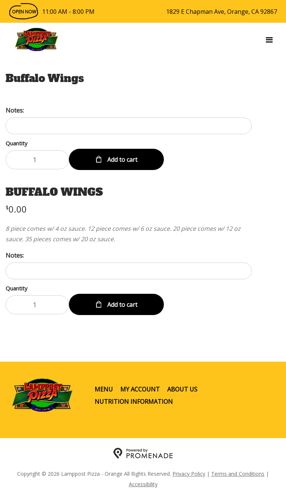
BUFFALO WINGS (54, 192)
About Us (182, 389)
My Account (140, 389)
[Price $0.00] (16, 209)
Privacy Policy (188, 473)
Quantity (17, 143)
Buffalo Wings (45, 78)
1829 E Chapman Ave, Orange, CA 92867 (221, 11)
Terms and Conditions (237, 473)
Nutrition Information (134, 401)
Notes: (15, 110)
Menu (104, 389)
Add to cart (121, 159)
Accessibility (143, 484)
